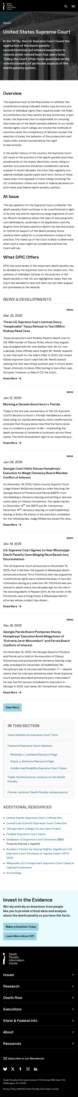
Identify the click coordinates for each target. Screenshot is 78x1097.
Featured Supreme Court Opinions (30, 746)
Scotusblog (13, 873)
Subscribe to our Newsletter (26, 1058)
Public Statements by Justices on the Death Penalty (36, 779)
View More (12, 707)
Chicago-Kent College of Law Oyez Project (33, 828)
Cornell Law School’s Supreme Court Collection (36, 823)
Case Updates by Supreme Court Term (33, 735)
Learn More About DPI (20, 936)
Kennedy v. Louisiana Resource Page (33, 754)
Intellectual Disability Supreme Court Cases (38, 768)
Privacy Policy (10, 1089)
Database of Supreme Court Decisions (31, 839)
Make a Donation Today (21, 926)
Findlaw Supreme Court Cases (26, 834)
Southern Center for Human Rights (29, 849)
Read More (10, 378)
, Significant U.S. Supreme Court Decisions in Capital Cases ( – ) (39, 853)
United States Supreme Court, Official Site (34, 818)
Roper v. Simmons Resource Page (32, 761)
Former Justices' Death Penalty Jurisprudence (38, 792)
